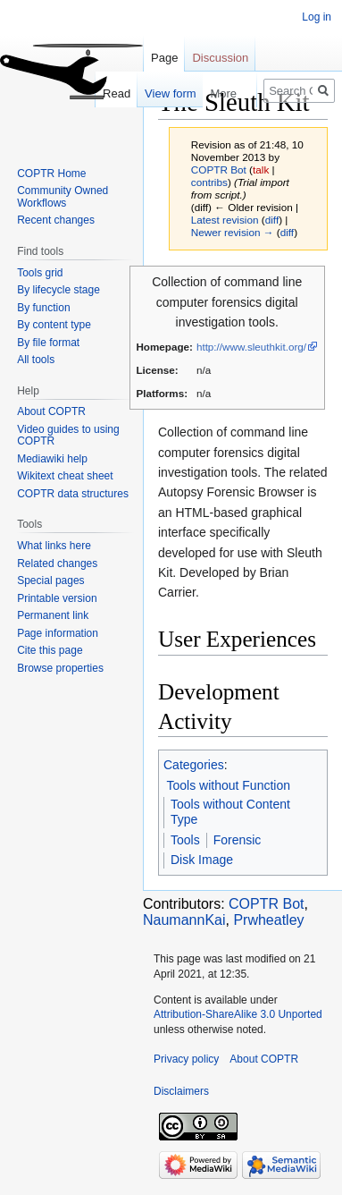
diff (272, 219)
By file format (48, 342)
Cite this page (49, 650)
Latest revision (225, 219)
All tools (35, 359)
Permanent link (52, 615)
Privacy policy (186, 1059)
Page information (57, 633)
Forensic (237, 840)
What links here (54, 545)
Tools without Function (229, 785)
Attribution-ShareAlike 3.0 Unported (238, 1014)
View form (161, 93)
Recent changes (56, 220)
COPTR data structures (73, 493)
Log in (316, 17)
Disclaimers (181, 1091)
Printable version (56, 598)
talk (261, 169)
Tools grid (40, 273)
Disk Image (202, 859)
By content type (54, 324)
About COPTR (51, 411)
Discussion (220, 57)
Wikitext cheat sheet (65, 476)
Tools (185, 840)
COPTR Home (51, 173)
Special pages (50, 580)
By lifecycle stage (58, 290)
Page (164, 57)
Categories (193, 765)
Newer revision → (232, 232)
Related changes (57, 563)
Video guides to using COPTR (68, 435)
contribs (209, 182)
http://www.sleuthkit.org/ (251, 346)
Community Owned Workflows (62, 196)
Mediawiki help (52, 459)
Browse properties (60, 668)
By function (43, 307)
